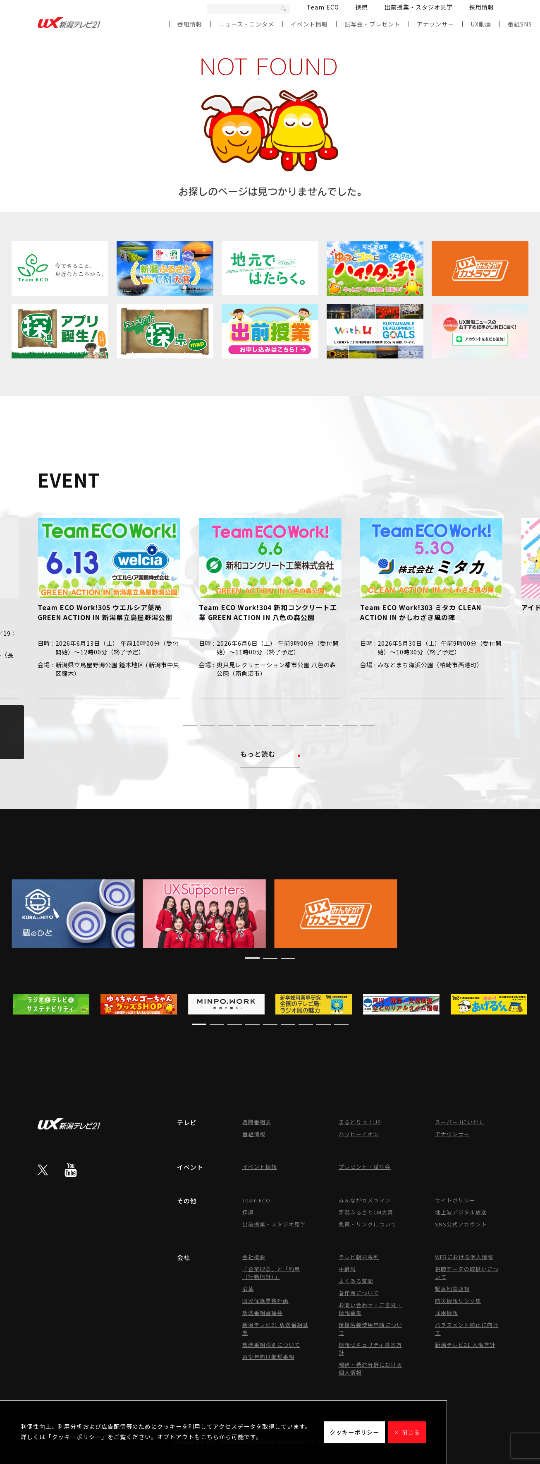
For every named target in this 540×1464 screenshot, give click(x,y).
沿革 (248, 1289)
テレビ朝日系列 (359, 1257)
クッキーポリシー (354, 1432)
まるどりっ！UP (360, 1122)
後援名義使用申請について (370, 1329)
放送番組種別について (271, 1345)
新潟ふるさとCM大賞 (366, 1212)
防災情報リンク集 (458, 1301)
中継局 (347, 1269)
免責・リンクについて (368, 1224)
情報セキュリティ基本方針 (370, 1348)
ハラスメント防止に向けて (467, 1329)
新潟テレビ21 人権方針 (465, 1345)
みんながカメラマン (365, 1200)
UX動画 (481, 24)
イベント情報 (309, 24)
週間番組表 (256, 1122)
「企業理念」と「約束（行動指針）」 (271, 1273)
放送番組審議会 (262, 1313)
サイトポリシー (455, 1200)
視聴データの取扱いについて (467, 1273)
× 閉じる (407, 1432)
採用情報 (481, 7)
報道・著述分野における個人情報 (370, 1368)
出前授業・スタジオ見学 (419, 7)
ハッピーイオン (359, 1134)
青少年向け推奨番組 (268, 1357)
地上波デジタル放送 (461, 1212)
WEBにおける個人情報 (464, 1257)
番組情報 (189, 24)
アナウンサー (435, 24)
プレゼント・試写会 (365, 1167)
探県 (362, 7)
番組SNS (520, 24)
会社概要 (253, 1257)
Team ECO (323, 7)
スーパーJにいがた (460, 1122)
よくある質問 (356, 1281)
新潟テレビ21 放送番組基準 (275, 1329)
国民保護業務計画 (265, 1301)
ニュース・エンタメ (246, 24)
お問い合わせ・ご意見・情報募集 (370, 1309)
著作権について (359, 1293)
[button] (172, 725)
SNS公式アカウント (461, 1224)
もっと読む (270, 754)
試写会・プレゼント (372, 24)
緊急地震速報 (452, 1289)
